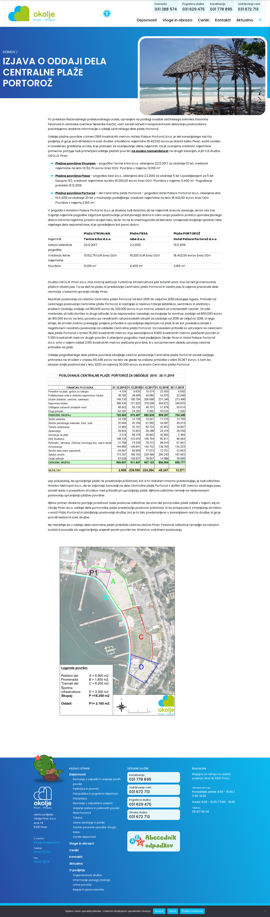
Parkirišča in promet (86, 789)
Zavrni (172, 911)
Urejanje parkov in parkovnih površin (96, 808)
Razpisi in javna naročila (88, 889)
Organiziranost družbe (87, 875)
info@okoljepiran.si (47, 842)
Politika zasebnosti (192, 911)
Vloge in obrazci (183, 20)
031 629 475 (199, 9)
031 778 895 (226, 9)
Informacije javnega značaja (91, 880)
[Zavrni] (265, 911)
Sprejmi (159, 911)
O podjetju (77, 870)
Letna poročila (82, 885)
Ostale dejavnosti (84, 837)
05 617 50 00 (42, 852)
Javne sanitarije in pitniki (89, 822)
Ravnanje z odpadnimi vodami (92, 803)
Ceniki (209, 20)
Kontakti (228, 20)
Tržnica (77, 817)
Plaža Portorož (82, 813)
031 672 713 (253, 9)
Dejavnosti (152, 20)
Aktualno (250, 20)
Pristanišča (80, 798)
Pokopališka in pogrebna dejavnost (95, 793)
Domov (9, 52)
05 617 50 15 (42, 861)
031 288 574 (171, 9)
